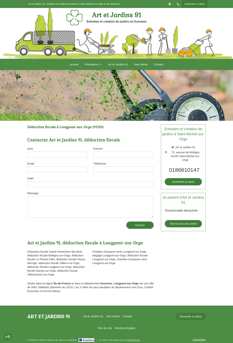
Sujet (30, 178)
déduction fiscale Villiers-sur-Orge (59, 263)
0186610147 (184, 170)
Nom (30, 148)
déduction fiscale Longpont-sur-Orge (49, 266)
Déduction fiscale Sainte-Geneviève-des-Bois (54, 251)
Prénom (98, 148)
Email (30, 163)
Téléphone (99, 163)
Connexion (199, 339)
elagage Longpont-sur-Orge (109, 255)
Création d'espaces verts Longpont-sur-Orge (119, 251)
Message (32, 193)
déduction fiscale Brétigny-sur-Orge (48, 255)
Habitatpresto (133, 340)
